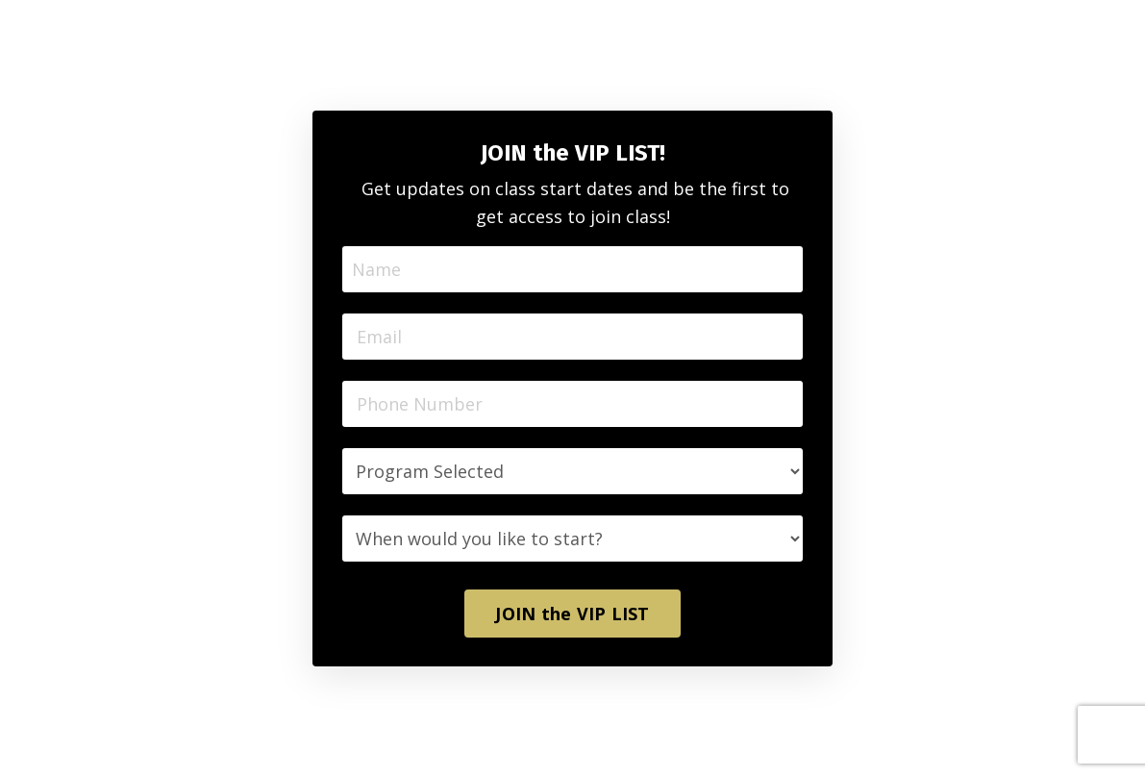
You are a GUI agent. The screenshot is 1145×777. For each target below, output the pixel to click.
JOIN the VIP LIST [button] (572, 613)
